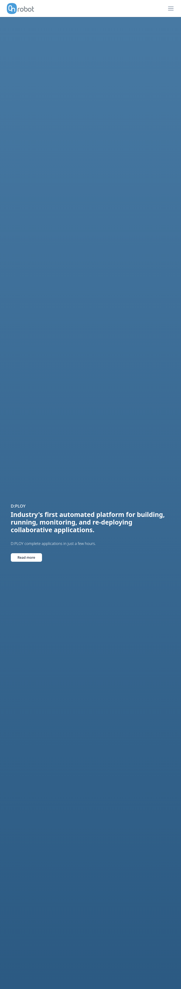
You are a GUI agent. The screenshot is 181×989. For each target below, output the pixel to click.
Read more (26, 543)
